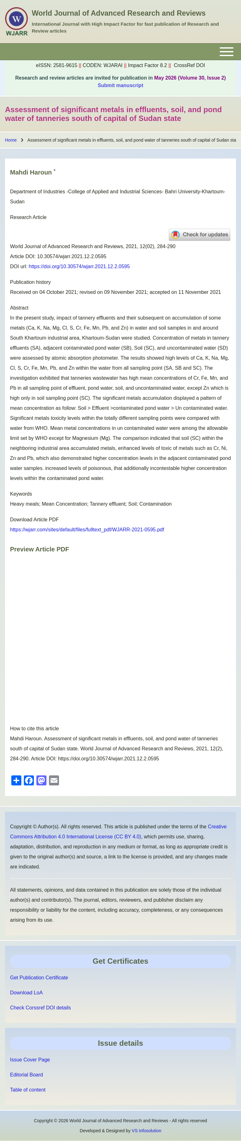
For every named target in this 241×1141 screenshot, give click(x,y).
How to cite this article (34, 728)
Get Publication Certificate (39, 977)
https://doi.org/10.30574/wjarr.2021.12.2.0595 (79, 266)
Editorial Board (26, 1074)
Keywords (21, 494)
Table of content (28, 1089)
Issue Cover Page (30, 1059)
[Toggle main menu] (120, 52)
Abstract (19, 307)
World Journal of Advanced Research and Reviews (119, 13)
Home (11, 140)
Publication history (30, 282)
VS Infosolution (146, 1130)
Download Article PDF (34, 519)
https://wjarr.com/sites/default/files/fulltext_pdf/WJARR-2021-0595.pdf (87, 529)
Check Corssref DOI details (40, 1007)
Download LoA (26, 992)
